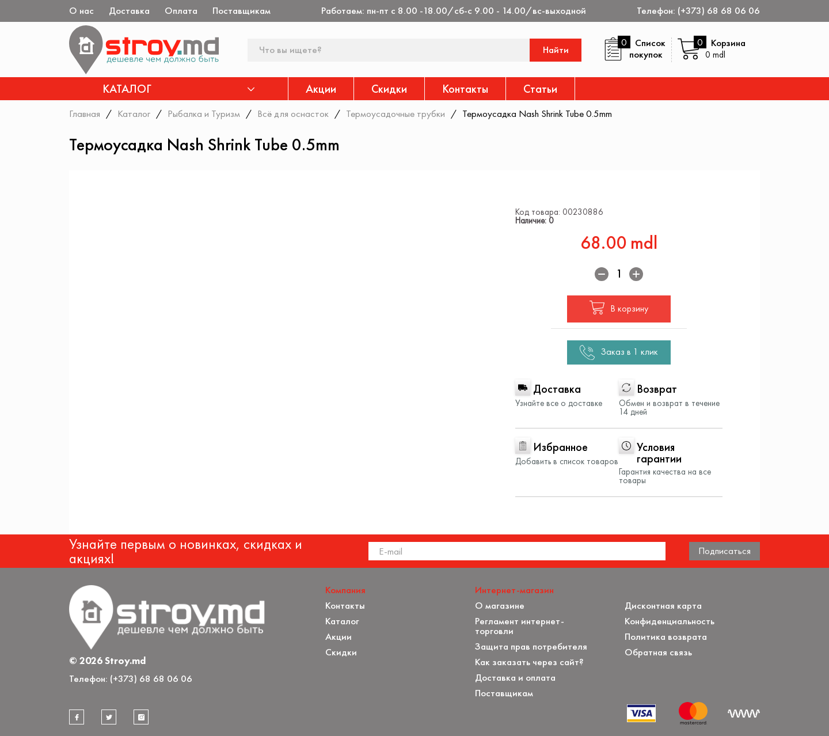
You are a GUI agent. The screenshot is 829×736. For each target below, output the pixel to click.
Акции (321, 89)
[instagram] (141, 717)
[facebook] (76, 717)
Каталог (133, 113)
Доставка (129, 11)
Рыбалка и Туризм (204, 113)
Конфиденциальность (669, 621)
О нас (81, 11)
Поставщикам (241, 11)
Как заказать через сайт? (529, 662)
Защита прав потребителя (531, 646)
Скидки (389, 89)
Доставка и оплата (515, 677)
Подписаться (724, 550)
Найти (556, 50)
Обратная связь (658, 652)
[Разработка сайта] (744, 714)
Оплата (181, 11)
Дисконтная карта (663, 606)
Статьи (540, 89)
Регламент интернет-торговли (519, 626)
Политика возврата (666, 637)
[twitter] (108, 717)
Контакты (465, 89)
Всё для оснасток (293, 113)
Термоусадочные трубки (395, 113)
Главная (84, 113)
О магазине (499, 606)
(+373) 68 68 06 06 (719, 11)
